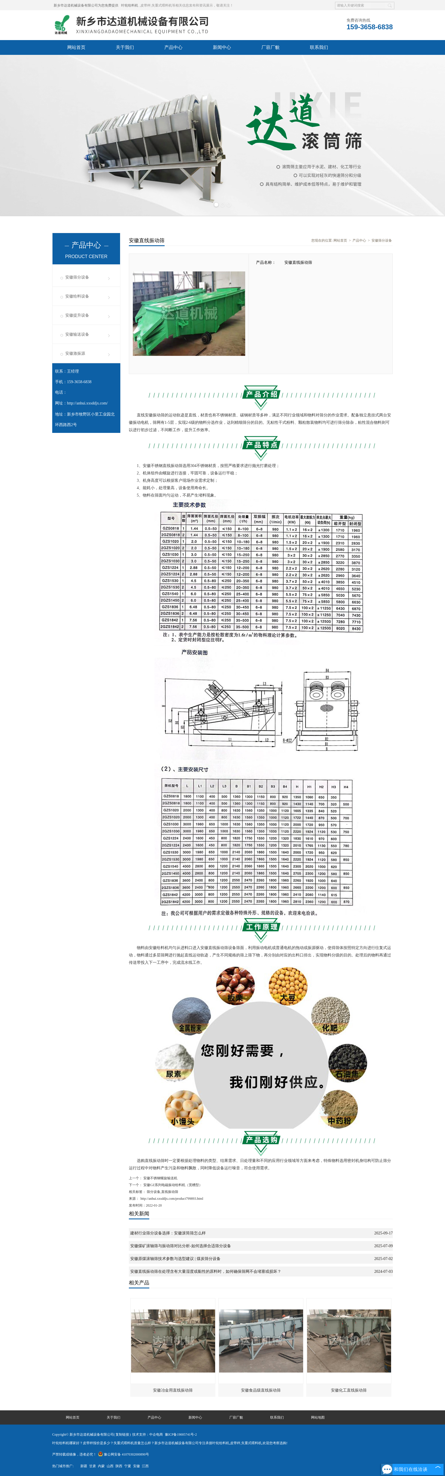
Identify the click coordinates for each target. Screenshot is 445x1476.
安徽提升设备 (77, 315)
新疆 (83, 1466)
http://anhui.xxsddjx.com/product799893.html (171, 1199)
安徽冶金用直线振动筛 (173, 1390)
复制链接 (122, 1434)
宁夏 (127, 1466)
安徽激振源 (75, 353)
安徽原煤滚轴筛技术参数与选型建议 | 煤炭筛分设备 (175, 1259)
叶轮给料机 (129, 5)
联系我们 (319, 47)
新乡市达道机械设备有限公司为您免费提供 (86, 5)
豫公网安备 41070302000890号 (123, 1454)
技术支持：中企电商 (147, 1434)
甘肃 (92, 1466)
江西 (145, 1466)
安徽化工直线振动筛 (349, 1390)
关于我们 (125, 47)
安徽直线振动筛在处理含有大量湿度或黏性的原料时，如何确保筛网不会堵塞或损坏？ (205, 1271)
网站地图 (318, 1417)
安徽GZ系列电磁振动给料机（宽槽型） (172, 1185)
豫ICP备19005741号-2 (181, 1434)
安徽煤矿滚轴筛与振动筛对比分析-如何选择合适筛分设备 (180, 1246)
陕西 (119, 1466)
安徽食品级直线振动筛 (261, 1390)
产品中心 (173, 47)
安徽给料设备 (77, 296)
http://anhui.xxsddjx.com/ (87, 403)
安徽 (136, 1466)
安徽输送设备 (77, 334)
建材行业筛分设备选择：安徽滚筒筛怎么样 (168, 1233)
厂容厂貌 (270, 47)
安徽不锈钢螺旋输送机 (159, 1178)
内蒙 (101, 1466)
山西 (110, 1466)
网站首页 (76, 47)
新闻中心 (222, 47)
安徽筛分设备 (77, 277)
